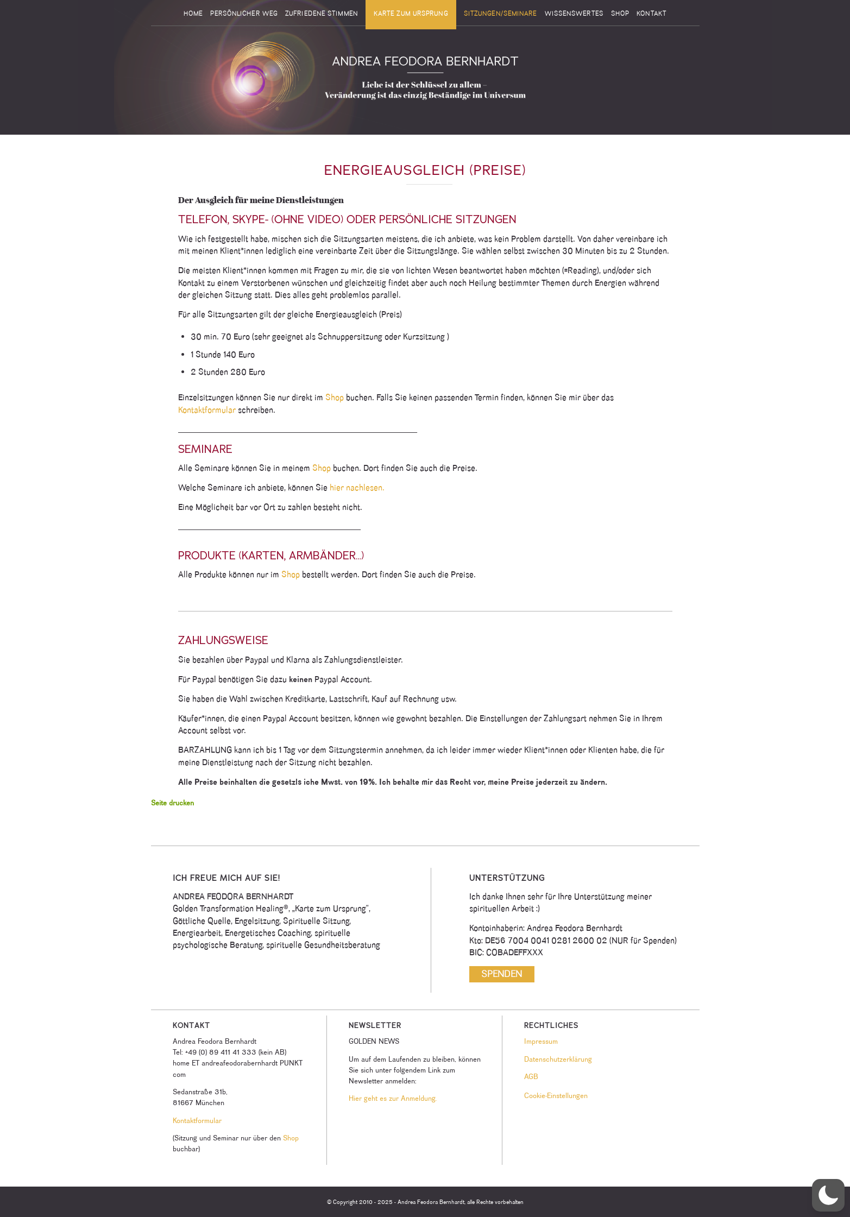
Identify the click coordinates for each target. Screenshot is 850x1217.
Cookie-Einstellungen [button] (556, 1095)
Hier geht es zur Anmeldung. (393, 1098)
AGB (531, 1076)
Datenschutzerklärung (558, 1059)
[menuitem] (193, 13)
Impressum (541, 1041)
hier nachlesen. (357, 487)
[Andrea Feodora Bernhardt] (425, 80)
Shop (333, 397)
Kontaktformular (207, 410)
